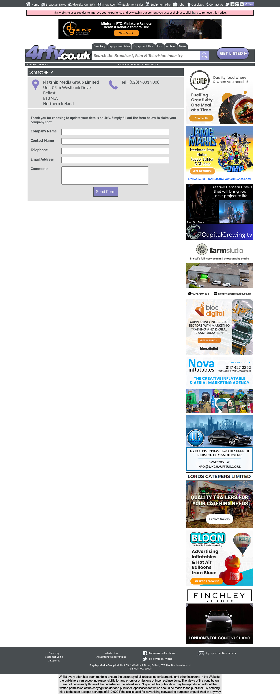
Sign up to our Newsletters (221, 653)
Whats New (111, 653)
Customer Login (54, 656)
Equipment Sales (133, 4)
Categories (54, 660)
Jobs (181, 4)
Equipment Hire (160, 4)
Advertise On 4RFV (83, 4)
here (195, 13)
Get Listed (198, 4)
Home (35, 4)
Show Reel (109, 4)
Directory (99, 46)
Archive (170, 46)
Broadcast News (56, 4)
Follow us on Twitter (160, 658)
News (182, 46)
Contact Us (216, 4)
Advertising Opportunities (111, 656)
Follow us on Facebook (162, 653)
